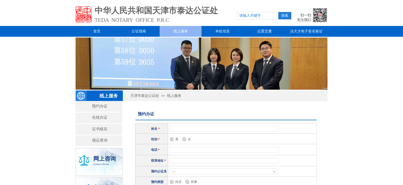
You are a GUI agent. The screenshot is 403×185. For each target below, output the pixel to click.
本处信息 (222, 31)
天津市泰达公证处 (144, 96)
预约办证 (99, 106)
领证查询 (99, 140)
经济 (178, 182)
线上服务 (180, 31)
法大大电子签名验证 (306, 31)
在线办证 (99, 117)
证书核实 (99, 129)
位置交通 (264, 31)
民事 (194, 182)
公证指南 (139, 31)
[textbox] (257, 15)
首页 (96, 31)
